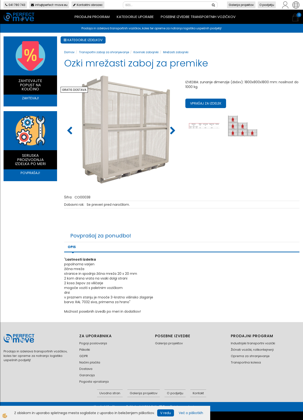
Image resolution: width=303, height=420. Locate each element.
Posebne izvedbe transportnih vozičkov (198, 16)
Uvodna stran (109, 393)
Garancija (87, 375)
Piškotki (84, 349)
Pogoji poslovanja (93, 343)
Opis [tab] (72, 247)
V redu (165, 413)
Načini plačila (89, 362)
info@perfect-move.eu (49, 5)
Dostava (85, 369)
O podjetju (266, 5)
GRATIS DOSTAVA (74, 90)
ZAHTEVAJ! (30, 98)
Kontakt (198, 393)
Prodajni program (92, 16)
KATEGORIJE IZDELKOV (83, 40)
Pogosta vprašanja (94, 381)
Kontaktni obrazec (88, 5)
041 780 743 (15, 5)
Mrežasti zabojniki (175, 52)
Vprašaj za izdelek (205, 103)
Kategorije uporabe (135, 16)
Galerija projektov (241, 5)
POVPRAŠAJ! (30, 173)
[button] (172, 131)
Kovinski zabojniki (146, 52)
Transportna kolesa (246, 362)
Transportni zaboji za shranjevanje (104, 52)
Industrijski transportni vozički (253, 343)
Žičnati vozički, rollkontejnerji (252, 349)
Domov (69, 52)
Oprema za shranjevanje (250, 356)
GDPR (83, 356)
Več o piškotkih (191, 413)
